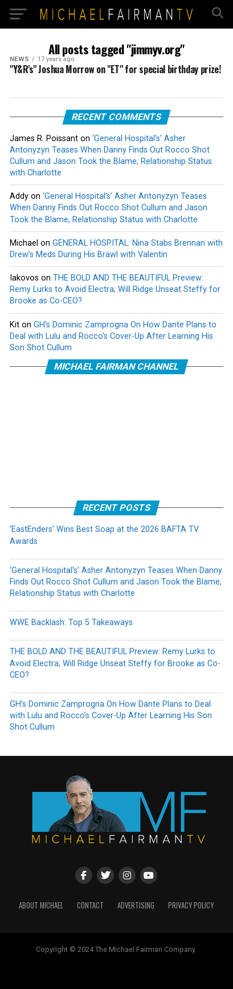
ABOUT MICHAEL (41, 905)
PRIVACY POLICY (191, 905)
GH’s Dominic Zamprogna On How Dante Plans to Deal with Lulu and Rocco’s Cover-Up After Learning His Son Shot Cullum (113, 336)
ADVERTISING (135, 905)
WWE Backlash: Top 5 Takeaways (71, 622)
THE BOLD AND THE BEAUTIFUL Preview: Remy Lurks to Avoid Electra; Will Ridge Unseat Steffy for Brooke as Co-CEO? (115, 289)
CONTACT (90, 905)
